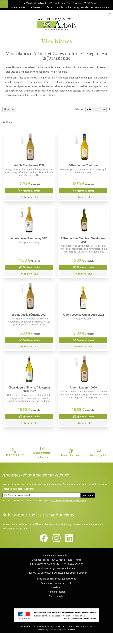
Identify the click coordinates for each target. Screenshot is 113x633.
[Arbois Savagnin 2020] (83, 423)
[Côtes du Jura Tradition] (83, 197)
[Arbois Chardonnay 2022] (29, 197)
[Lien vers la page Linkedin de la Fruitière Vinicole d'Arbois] (69, 541)
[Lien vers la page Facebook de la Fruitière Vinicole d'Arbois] (44, 541)
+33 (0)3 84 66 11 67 (45, 564)
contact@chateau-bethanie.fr (60, 568)
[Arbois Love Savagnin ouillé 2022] (83, 346)
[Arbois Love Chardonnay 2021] (29, 273)
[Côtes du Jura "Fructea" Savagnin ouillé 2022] (29, 423)
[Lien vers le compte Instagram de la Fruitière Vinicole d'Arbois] (56, 541)
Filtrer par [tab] (9, 109)
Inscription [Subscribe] (88, 495)
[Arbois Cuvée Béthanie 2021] (29, 346)
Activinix (71, 629)
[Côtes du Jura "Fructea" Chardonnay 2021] (83, 273)
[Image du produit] (29, 146)
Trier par (79, 109)
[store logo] (56, 24)
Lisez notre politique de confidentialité (68, 500)
